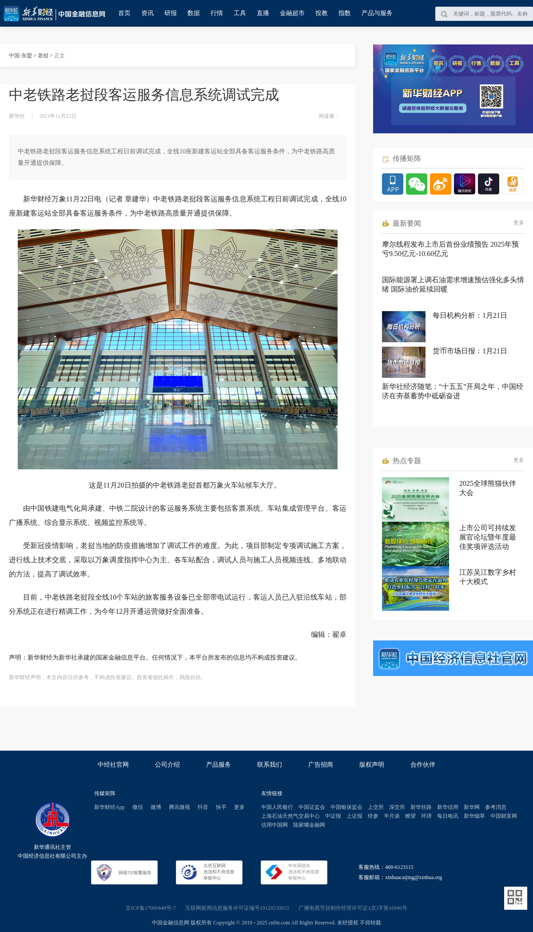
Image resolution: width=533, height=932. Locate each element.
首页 (124, 13)
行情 (217, 13)
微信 (137, 807)
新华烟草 (474, 816)
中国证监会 (311, 807)
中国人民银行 (277, 807)
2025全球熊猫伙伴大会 (487, 488)
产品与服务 (377, 13)
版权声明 (371, 764)
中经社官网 (113, 764)
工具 (240, 13)
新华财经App (109, 807)
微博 (156, 807)
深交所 (397, 807)
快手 (221, 807)
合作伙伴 (422, 764)
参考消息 (495, 807)
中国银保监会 (346, 807)
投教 (321, 13)
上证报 (354, 816)
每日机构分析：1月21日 (470, 315)
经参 (373, 816)
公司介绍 (167, 764)
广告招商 (320, 764)
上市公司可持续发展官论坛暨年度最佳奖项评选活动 (487, 537)
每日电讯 (447, 816)
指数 (344, 13)
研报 (170, 13)
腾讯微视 (179, 807)
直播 (263, 13)
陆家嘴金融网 (309, 825)
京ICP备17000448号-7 (151, 908)
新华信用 (447, 807)
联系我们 (269, 764)
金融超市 (292, 13)
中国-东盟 (20, 55)
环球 (426, 816)
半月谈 (392, 816)
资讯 (147, 13)
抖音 (203, 807)
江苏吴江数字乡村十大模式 (487, 576)
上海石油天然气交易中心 (290, 816)
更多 (518, 223)
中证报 (333, 816)
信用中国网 (274, 825)
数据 (193, 13)
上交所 (376, 807)
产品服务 (218, 764)
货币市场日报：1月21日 (470, 351)
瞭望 (410, 816)
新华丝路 (421, 807)
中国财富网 (503, 816)
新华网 (472, 807)
